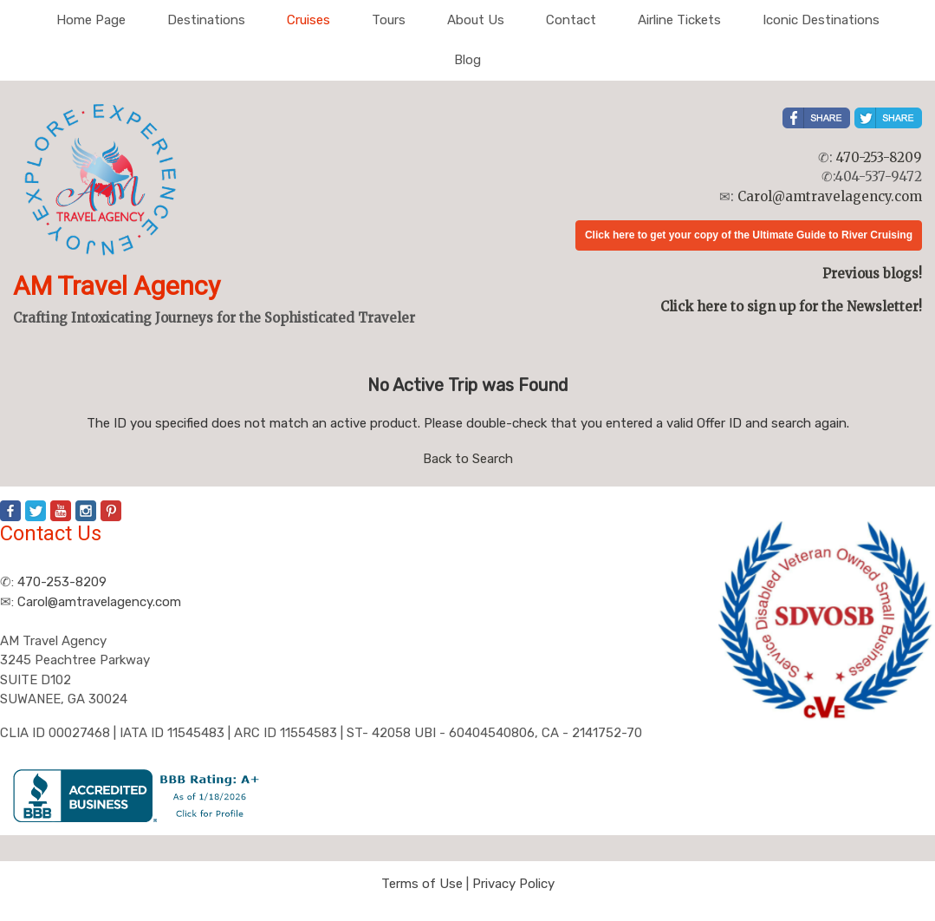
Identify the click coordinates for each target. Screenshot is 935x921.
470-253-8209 (879, 157)
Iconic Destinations (821, 20)
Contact (571, 20)
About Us (475, 20)
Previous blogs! (872, 273)
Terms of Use (422, 884)
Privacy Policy (513, 884)
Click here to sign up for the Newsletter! (791, 306)
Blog (467, 60)
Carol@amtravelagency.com (829, 196)
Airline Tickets (679, 20)
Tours (389, 20)
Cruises (308, 20)
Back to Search (468, 459)
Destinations (206, 20)
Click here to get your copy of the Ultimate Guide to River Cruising (748, 235)
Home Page (91, 20)
